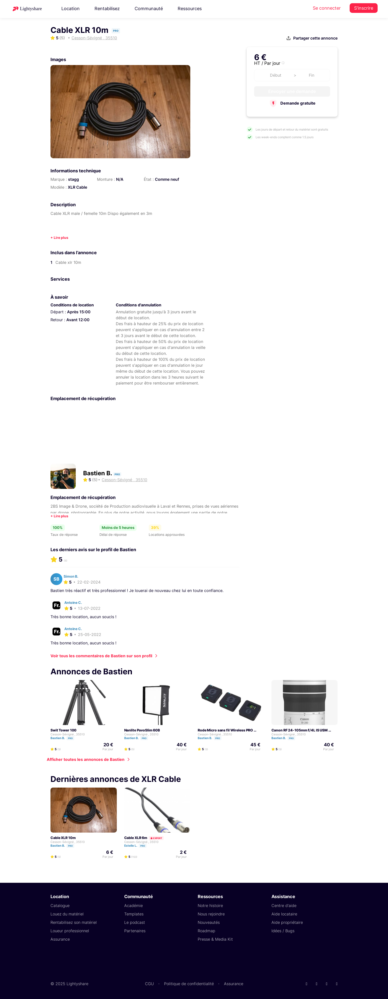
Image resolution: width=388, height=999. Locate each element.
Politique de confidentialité (189, 983)
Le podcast (134, 922)
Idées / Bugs (282, 930)
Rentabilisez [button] (107, 8)
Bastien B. (98, 473)
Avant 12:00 (78, 319)
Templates (134, 913)
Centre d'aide (283, 905)
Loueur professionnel (69, 930)
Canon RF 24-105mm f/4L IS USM (299, 730)
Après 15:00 (79, 311)
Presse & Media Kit (215, 939)
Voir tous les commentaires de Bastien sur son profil (101, 655)
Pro (70, 738)
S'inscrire (363, 8)
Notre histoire (210, 905)
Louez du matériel (67, 913)
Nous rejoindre (211, 913)
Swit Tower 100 (63, 730)
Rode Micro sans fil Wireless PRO (225, 730)
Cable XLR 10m (62, 838)
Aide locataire (284, 913)
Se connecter (327, 8)
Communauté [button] (149, 8)
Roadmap (206, 930)
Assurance (60, 939)
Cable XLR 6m (135, 838)
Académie (133, 905)
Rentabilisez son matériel (73, 922)
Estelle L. (137, 845)
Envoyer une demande (292, 91)
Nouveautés (209, 922)
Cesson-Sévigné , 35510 (67, 734)
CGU (149, 983)
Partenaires (135, 930)
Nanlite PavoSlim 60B (142, 730)
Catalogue (60, 905)
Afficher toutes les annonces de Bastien (85, 759)
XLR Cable (77, 187)
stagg (73, 179)
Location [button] (70, 8)
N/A (119, 179)
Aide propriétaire (287, 922)
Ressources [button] (190, 8)
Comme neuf (167, 179)
